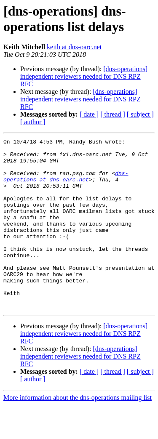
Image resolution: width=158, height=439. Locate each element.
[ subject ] (140, 114)
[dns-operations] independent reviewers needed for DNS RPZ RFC (83, 76)
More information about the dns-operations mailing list (77, 431)
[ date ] (89, 114)
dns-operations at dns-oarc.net (65, 184)
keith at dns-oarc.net (74, 47)
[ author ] (33, 121)
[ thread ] (112, 114)
